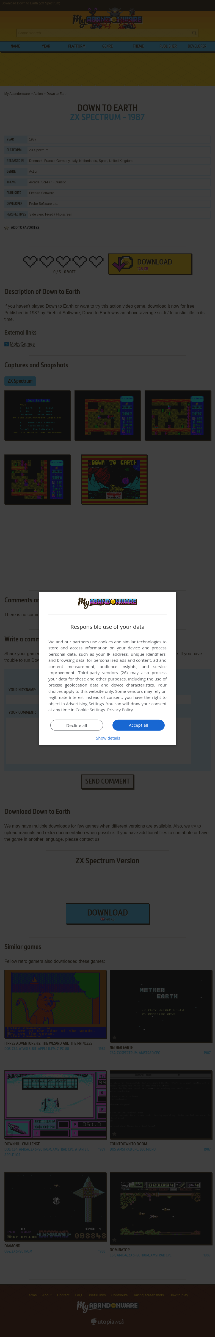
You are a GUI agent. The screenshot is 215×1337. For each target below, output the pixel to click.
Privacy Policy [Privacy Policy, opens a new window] (120, 709)
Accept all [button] (138, 725)
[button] (107, 738)
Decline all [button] (76, 725)
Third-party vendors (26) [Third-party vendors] (103, 672)
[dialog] (107, 668)
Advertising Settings (85, 703)
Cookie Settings (90, 709)
